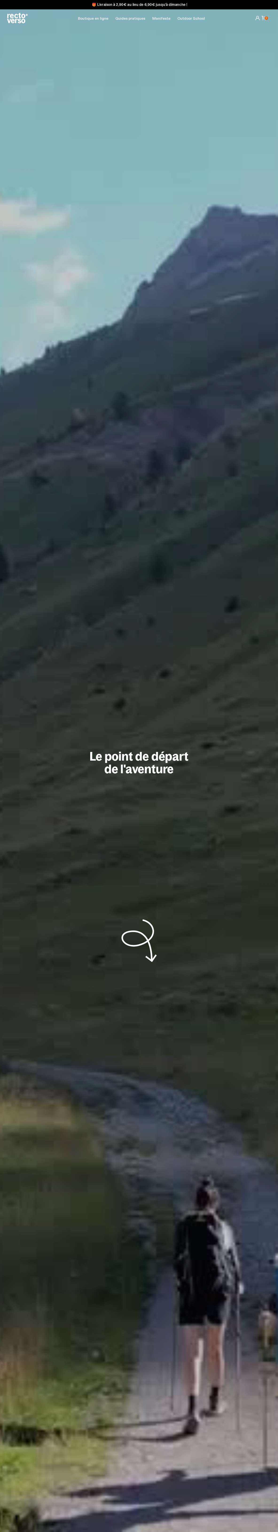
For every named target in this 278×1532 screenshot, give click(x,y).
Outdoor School (191, 19)
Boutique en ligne (93, 19)
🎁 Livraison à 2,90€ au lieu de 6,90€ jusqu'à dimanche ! (139, 5)
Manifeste (161, 19)
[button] (130, 18)
